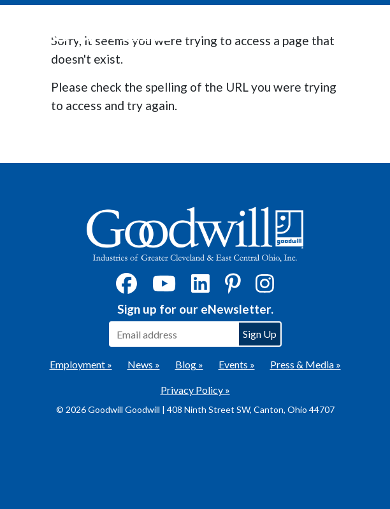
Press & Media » (305, 364)
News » (143, 364)
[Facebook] (126, 287)
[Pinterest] (233, 287)
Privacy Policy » (195, 390)
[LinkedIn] (200, 287)
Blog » (189, 364)
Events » (237, 364)
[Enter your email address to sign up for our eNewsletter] (173, 334)
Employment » (81, 364)
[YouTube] (164, 287)
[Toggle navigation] (360, 32)
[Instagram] (265, 287)
